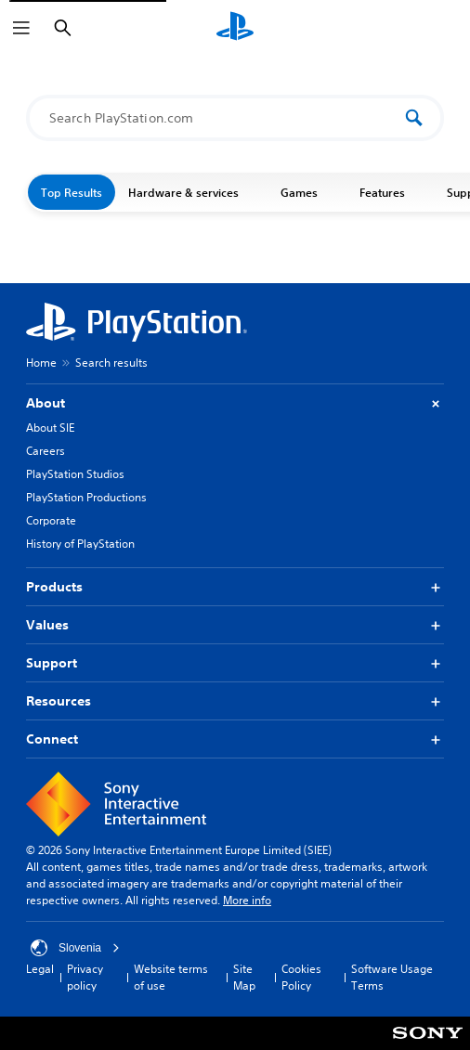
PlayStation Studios (75, 474)
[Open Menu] (21, 28)
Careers (45, 451)
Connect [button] (235, 739)
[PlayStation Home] (235, 28)
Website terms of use (171, 977)
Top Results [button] (71, 192)
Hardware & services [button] (191, 192)
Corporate (51, 520)
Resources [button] (235, 701)
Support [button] (235, 663)
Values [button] (235, 625)
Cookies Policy (301, 977)
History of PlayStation (80, 543)
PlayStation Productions (86, 497)
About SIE (50, 427)
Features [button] (390, 192)
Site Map (244, 977)
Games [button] (307, 192)
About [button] (235, 403)
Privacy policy (85, 977)
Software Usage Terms (392, 977)
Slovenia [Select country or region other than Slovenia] (75, 948)
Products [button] (235, 587)
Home (41, 362)
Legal (40, 969)
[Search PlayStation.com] (225, 118)
